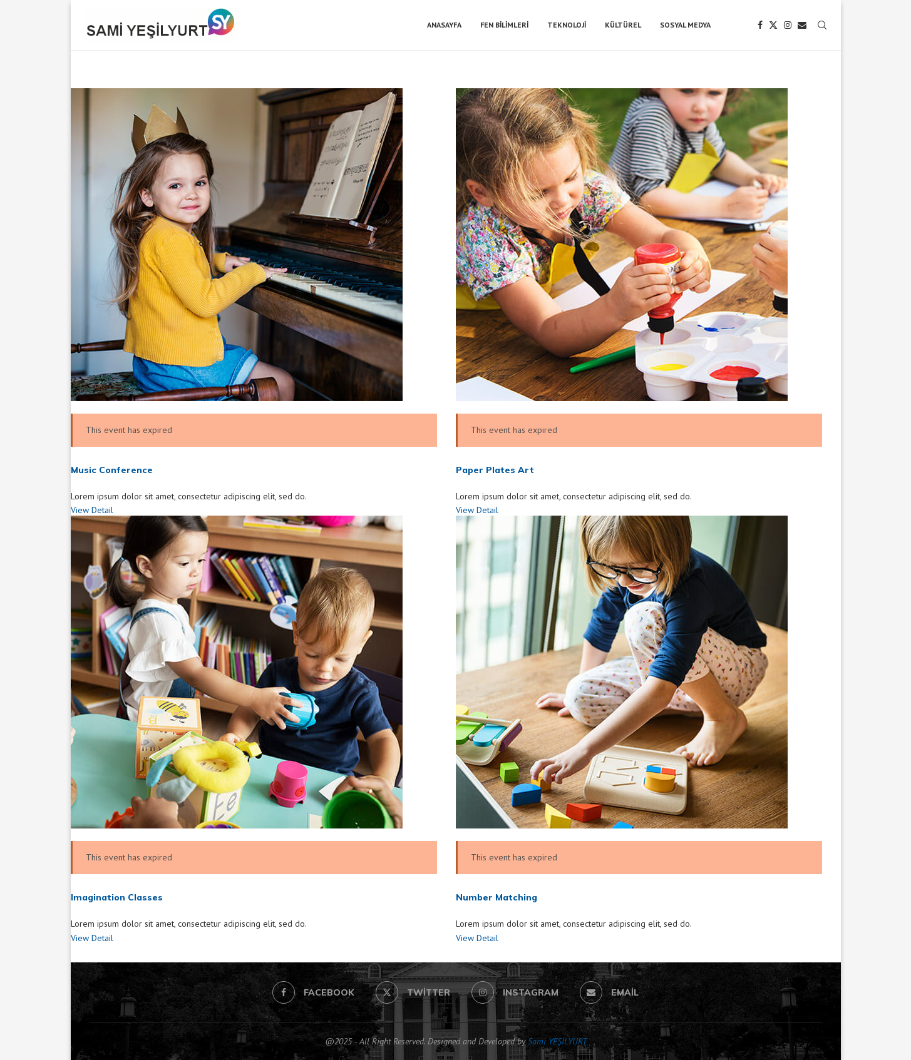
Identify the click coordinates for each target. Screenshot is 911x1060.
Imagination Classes (117, 897)
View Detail (92, 510)
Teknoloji (566, 24)
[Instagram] (787, 25)
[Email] (802, 25)
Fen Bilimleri (504, 24)
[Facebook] (760, 25)
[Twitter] (773, 25)
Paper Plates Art (495, 470)
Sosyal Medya (685, 24)
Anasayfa (444, 24)
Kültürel (623, 24)
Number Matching (496, 897)
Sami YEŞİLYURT (557, 1041)
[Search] (822, 25)
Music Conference (112, 470)
